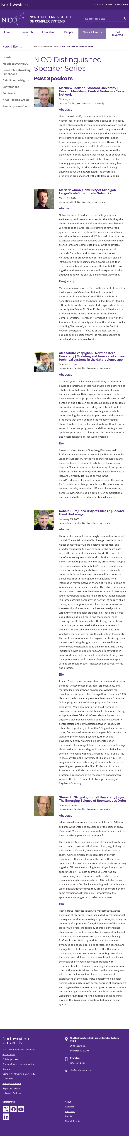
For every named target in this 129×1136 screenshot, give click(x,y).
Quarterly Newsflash (15, 106)
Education (48, 32)
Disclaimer (7, 1079)
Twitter (6, 1109)
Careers (6, 1069)
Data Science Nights (15, 80)
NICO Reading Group (15, 100)
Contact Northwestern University (18, 1074)
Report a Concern (11, 1088)
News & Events (92, 33)
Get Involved (117, 34)
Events (6, 57)
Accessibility (8, 1054)
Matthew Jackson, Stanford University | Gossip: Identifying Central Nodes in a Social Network (92, 91)
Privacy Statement (11, 1084)
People (68, 33)
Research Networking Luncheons (16, 72)
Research (27, 33)
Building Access (10, 1059)
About (8, 32)
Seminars (8, 93)
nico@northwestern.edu (80, 1070)
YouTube (21, 1109)
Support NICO (121, 5)
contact (99, 5)
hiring (108, 5)
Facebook (13, 1109)
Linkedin (6, 1116)
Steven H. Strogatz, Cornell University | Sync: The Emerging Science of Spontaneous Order (92, 799)
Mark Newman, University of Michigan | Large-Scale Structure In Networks (88, 192)
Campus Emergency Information (18, 1064)
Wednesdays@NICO (15, 64)
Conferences (10, 87)
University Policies (11, 1093)
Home (37, 47)
